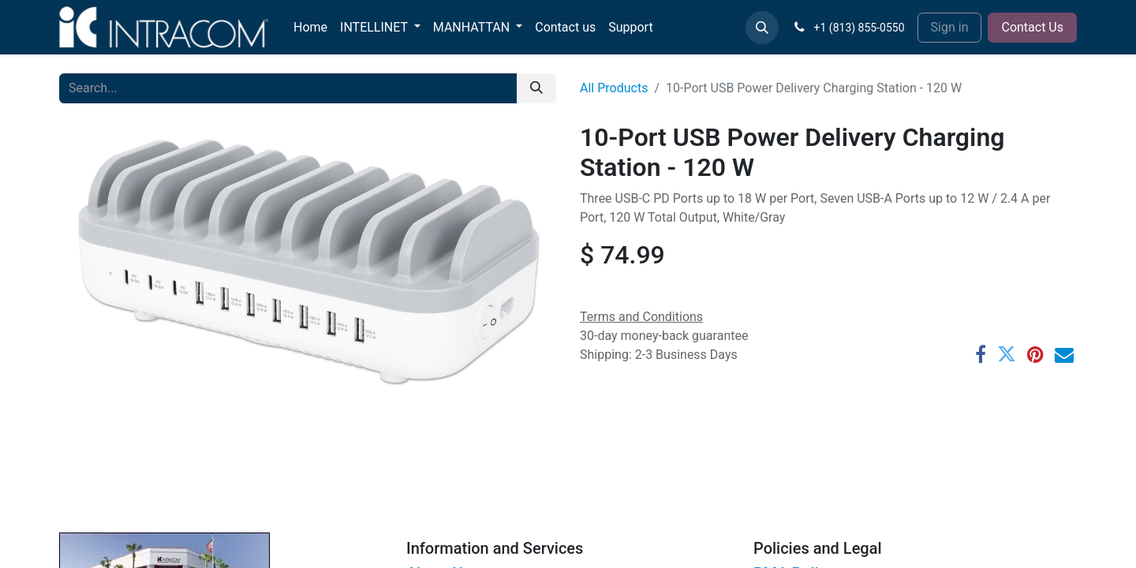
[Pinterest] (1035, 354)
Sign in (950, 27)
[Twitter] (1006, 354)
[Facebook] (980, 354)
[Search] (536, 88)
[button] (762, 27)
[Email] (1064, 354)
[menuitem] (310, 27)
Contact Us (1032, 27)
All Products (614, 87)
